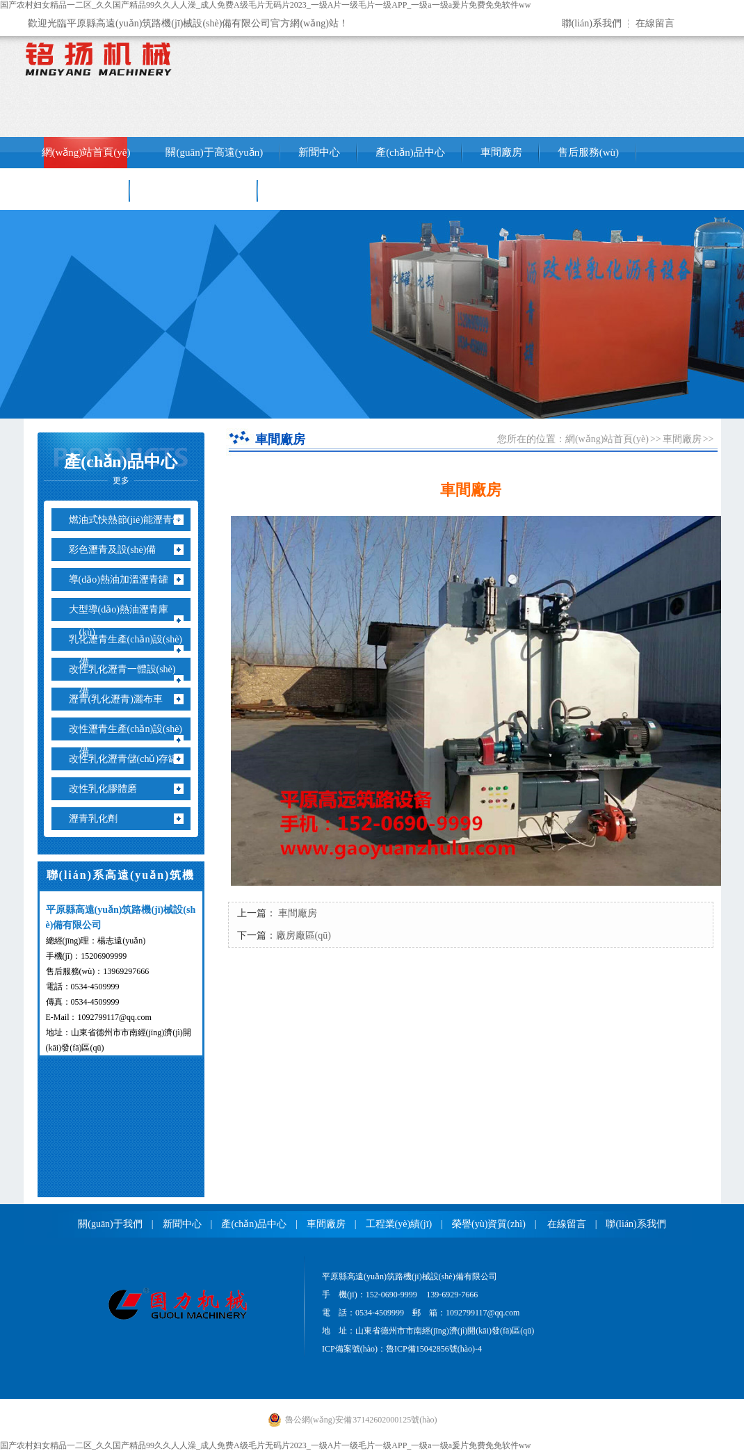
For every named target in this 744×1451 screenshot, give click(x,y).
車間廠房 (501, 152)
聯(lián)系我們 (592, 23)
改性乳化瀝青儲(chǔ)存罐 (129, 759)
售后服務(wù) (588, 152)
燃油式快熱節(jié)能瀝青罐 (130, 519)
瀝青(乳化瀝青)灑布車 (121, 699)
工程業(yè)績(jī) (77, 190)
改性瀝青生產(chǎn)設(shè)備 (131, 740)
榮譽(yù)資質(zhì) (489, 1224)
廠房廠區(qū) (303, 935)
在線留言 (655, 23)
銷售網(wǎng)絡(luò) (194, 190)
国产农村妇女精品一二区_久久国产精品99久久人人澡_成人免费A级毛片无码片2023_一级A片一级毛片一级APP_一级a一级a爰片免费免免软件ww (265, 5)
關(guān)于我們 (110, 1224)
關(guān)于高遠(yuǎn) (214, 152)
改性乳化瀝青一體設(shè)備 (127, 680)
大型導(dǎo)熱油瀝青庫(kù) (123, 621)
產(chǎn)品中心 (410, 152)
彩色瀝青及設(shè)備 (117, 549)
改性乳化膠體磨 (108, 789)
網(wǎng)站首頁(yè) (86, 152)
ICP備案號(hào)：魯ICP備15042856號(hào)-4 (402, 1349)
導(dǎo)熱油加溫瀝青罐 (123, 579)
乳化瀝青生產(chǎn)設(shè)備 (131, 650)
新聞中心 (319, 152)
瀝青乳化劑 (98, 818)
